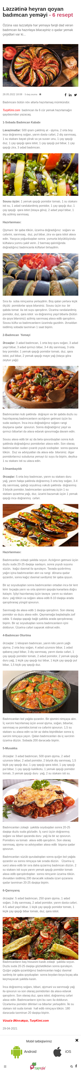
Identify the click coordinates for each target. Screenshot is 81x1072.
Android (23, 1052)
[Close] (76, 1040)
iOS (61, 1052)
